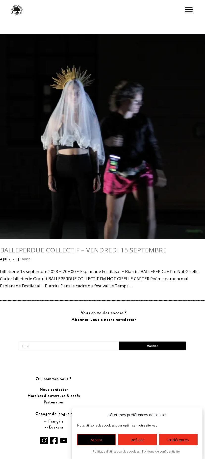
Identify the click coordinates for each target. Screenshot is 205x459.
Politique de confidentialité (161, 451)
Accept (96, 439)
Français (56, 410)
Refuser (137, 439)
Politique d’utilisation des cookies (116, 451)
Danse (25, 259)
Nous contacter (54, 378)
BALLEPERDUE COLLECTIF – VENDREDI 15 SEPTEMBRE (83, 249)
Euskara (56, 416)
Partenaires (54, 391)
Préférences (178, 439)
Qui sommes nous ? (54, 368)
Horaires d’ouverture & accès (53, 385)
